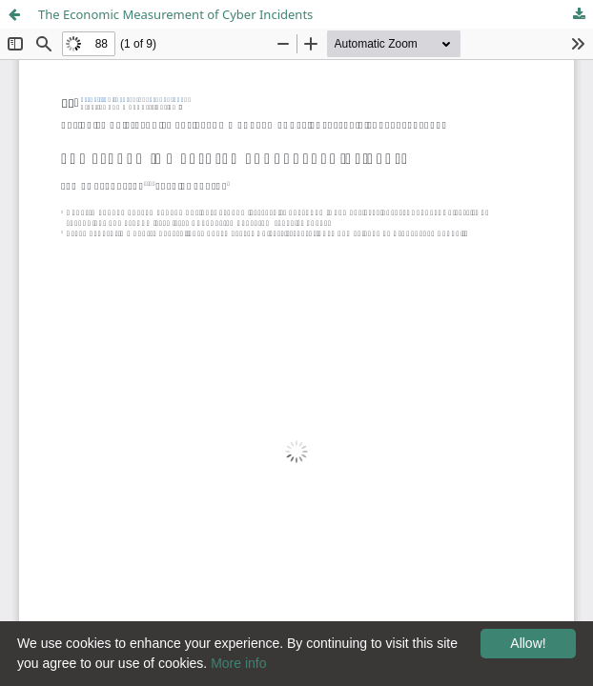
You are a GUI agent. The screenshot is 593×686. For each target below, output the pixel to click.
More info (238, 663)
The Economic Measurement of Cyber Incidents (175, 14)
